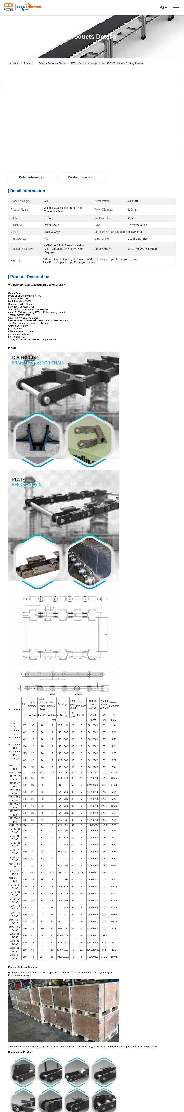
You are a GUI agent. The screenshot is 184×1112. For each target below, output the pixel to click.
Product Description (82, 177)
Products (28, 63)
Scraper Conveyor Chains (52, 63)
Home (14, 63)
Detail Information (32, 177)
